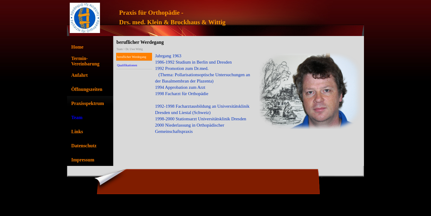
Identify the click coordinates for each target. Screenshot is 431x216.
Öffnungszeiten (86, 89)
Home (77, 47)
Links (77, 131)
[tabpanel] (231, 17)
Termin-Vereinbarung (85, 61)
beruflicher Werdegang (131, 56)
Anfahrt (79, 75)
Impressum (82, 159)
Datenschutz (83, 145)
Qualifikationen (127, 65)
